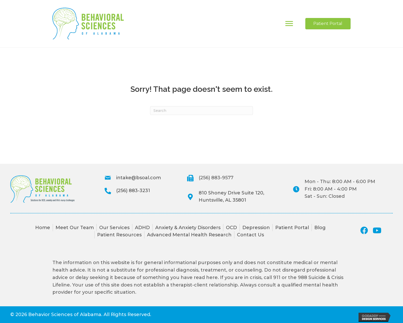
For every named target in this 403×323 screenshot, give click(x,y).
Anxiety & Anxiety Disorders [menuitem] (188, 227)
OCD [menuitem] (231, 227)
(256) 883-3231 (133, 190)
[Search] (201, 110)
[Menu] (289, 23)
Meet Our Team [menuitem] (75, 227)
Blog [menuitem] (320, 227)
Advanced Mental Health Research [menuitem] (189, 235)
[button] (364, 230)
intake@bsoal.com (138, 178)
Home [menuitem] (42, 227)
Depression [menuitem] (256, 227)
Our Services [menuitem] (114, 227)
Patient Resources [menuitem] (119, 235)
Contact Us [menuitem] (250, 235)
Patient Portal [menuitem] (292, 227)
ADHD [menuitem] (142, 227)
